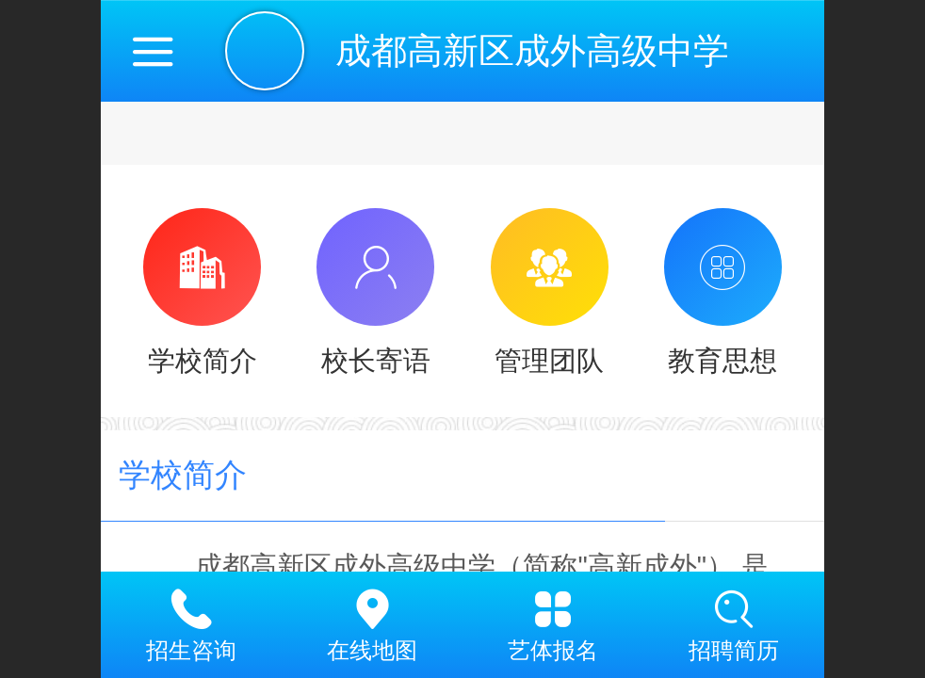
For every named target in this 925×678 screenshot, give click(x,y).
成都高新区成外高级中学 (532, 50)
